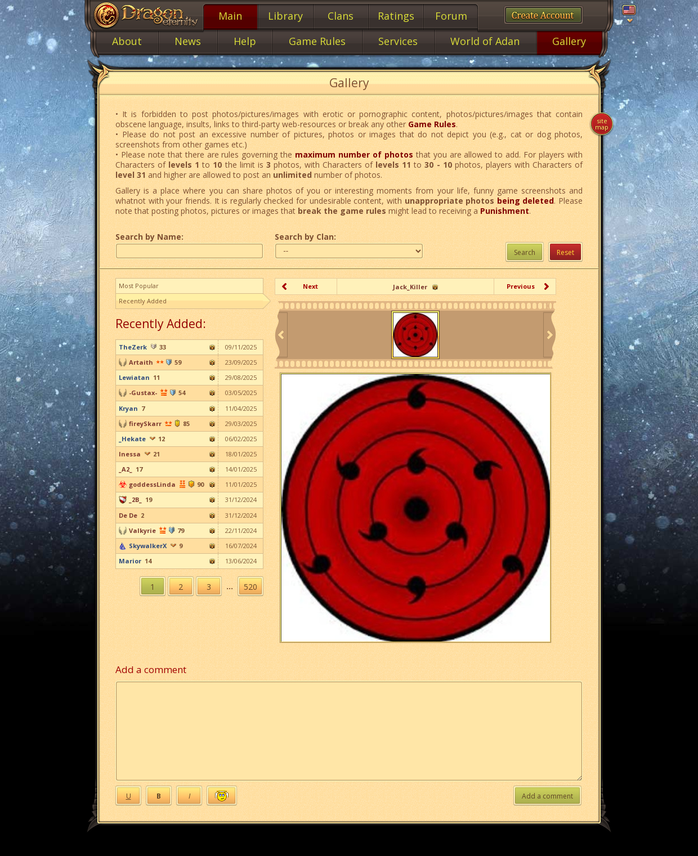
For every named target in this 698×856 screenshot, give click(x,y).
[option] (415, 335)
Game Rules (432, 124)
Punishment (504, 210)
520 (250, 586)
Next (310, 286)
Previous (521, 286)
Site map (601, 123)
